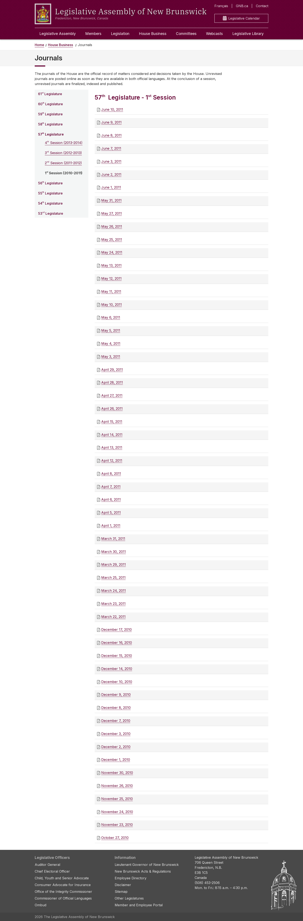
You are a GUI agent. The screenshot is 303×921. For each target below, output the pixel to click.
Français (221, 6)
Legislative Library (248, 33)
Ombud (40, 905)
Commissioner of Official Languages (63, 898)
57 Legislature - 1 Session (135, 97)
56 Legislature (50, 183)
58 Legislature (50, 124)
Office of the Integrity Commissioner (63, 891)
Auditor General (47, 864)
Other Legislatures (129, 898)
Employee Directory (130, 878)
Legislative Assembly (57, 33)
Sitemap (121, 891)
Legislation (120, 33)
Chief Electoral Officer (52, 871)
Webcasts (214, 33)
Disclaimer (123, 885)
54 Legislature (50, 203)
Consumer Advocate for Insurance (63, 885)
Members (93, 33)
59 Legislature (50, 114)
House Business (152, 33)
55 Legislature (50, 193)
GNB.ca (242, 6)
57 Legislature (51, 134)
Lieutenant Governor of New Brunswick (147, 864)
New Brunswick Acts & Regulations (143, 871)
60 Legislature (50, 103)
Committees (186, 33)
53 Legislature (50, 213)
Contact (262, 6)
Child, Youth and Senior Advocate (62, 878)
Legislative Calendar (241, 18)
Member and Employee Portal (139, 905)
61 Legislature (50, 93)
